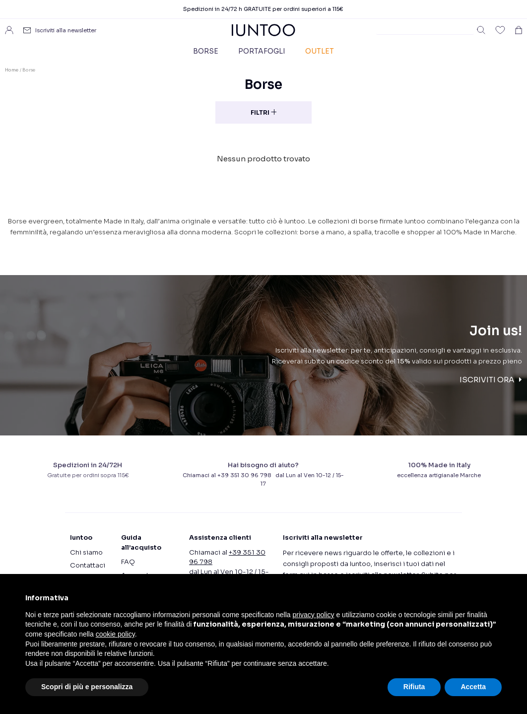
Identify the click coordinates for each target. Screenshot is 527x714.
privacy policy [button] (313, 615)
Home (11, 70)
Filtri (263, 112)
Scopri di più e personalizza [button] (86, 687)
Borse (205, 51)
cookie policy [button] (115, 634)
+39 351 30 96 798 (245, 475)
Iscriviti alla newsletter (65, 30)
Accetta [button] (473, 687)
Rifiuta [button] (414, 687)
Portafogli (261, 51)
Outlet (319, 51)
